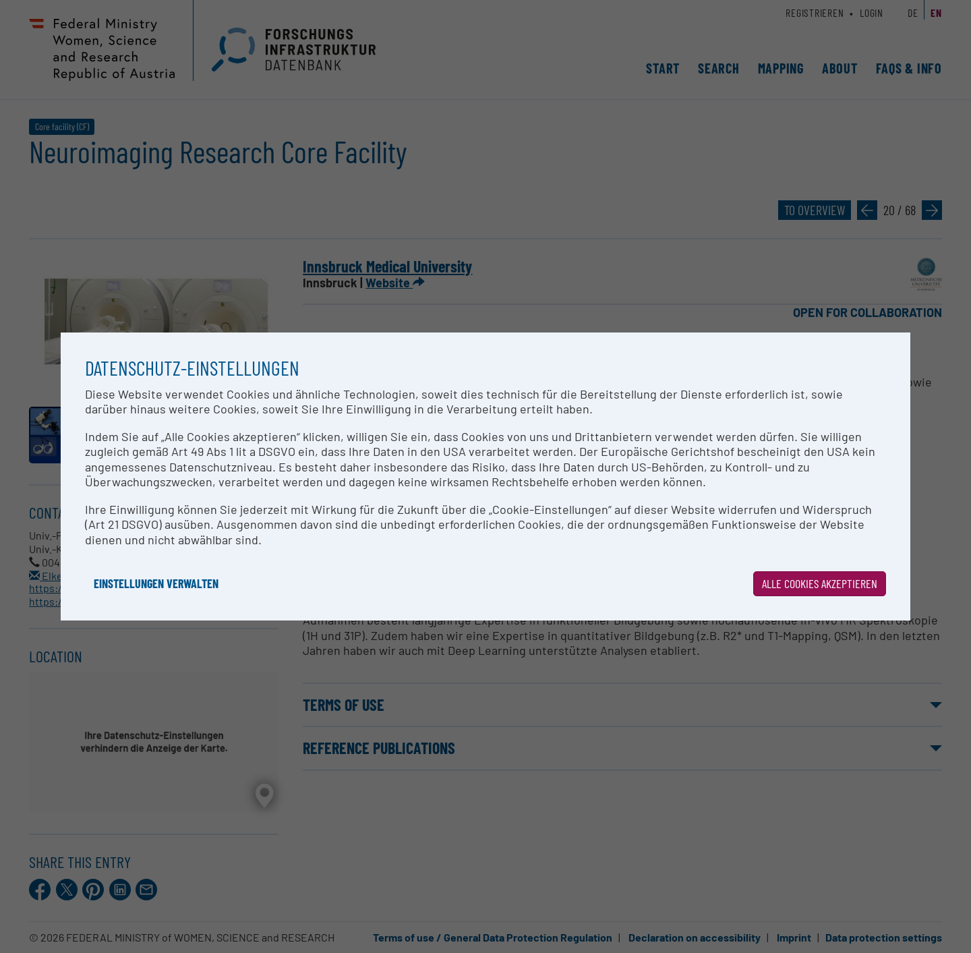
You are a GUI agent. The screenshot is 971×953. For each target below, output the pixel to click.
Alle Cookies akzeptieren (819, 583)
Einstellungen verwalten (156, 583)
